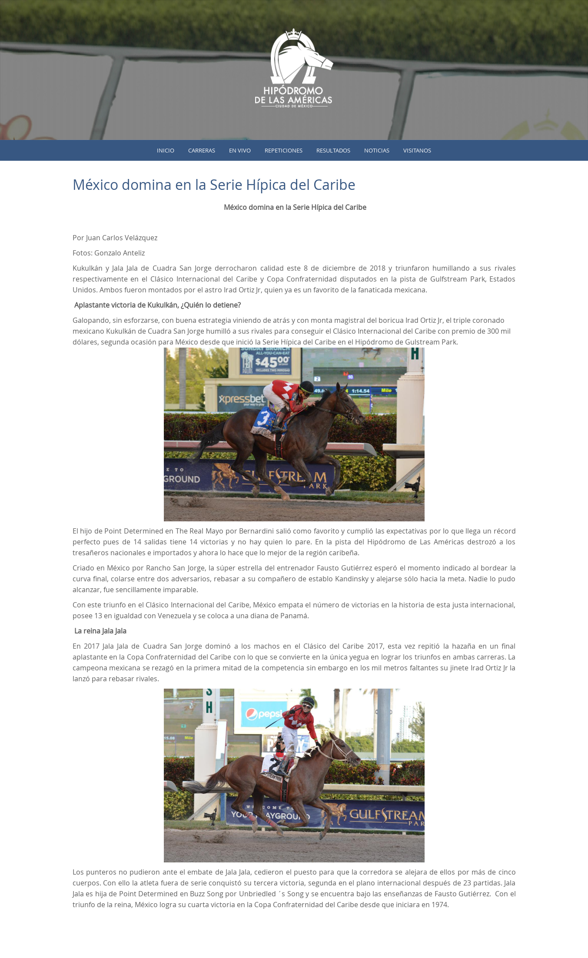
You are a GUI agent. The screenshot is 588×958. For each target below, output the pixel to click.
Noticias (376, 150)
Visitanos (417, 150)
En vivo (240, 150)
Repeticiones (283, 150)
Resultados (333, 150)
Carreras (201, 150)
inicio (165, 150)
